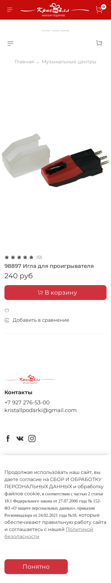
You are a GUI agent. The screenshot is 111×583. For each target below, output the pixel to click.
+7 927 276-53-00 (27, 402)
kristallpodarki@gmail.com (40, 410)
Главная (24, 62)
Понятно (36, 566)
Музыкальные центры (69, 62)
